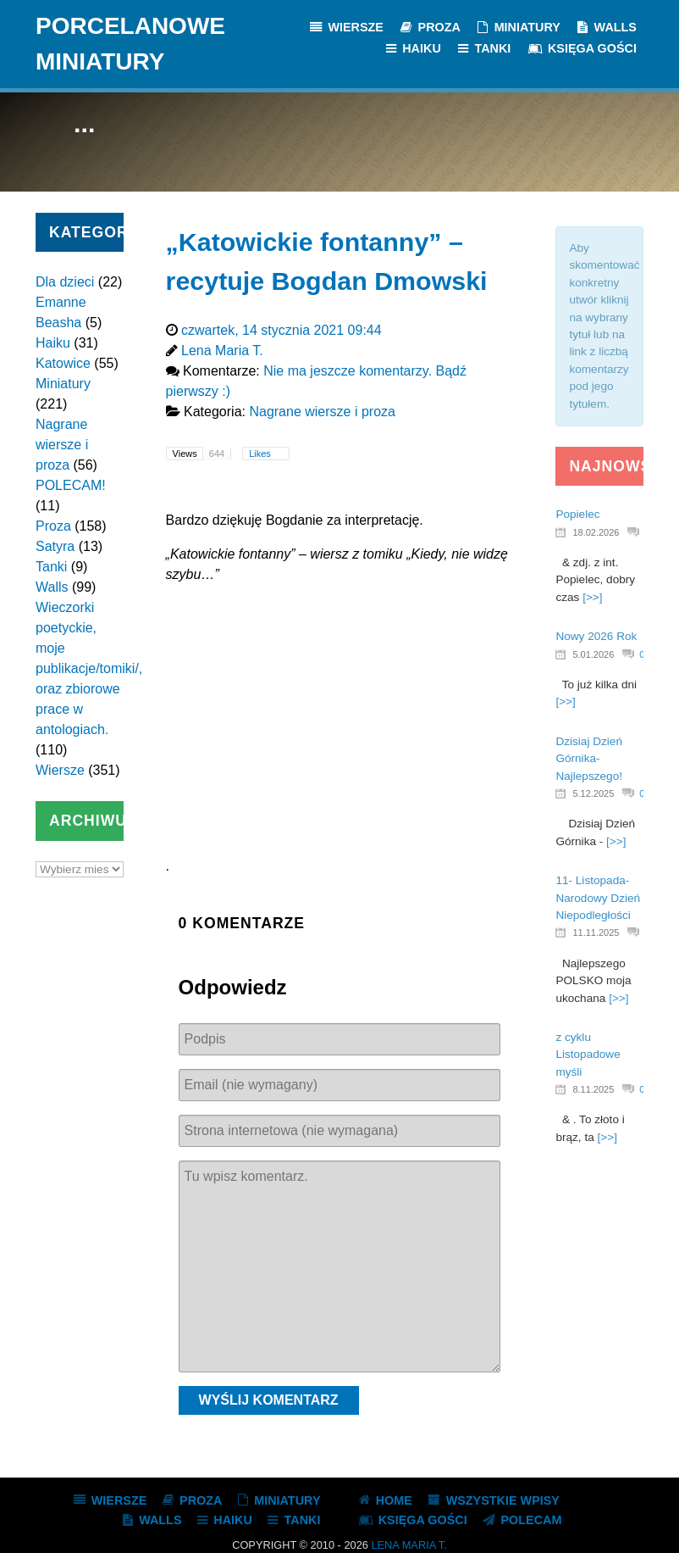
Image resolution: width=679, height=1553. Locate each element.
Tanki (51, 566)
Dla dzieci (65, 282)
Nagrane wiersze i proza (62, 444)
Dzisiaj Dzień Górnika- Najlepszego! (588, 758)
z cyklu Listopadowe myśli (587, 1054)
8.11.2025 (593, 1089)
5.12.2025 (593, 793)
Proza (53, 526)
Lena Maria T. (408, 1545)
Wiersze (60, 770)
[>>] (592, 597)
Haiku (53, 343)
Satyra (55, 546)
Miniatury (63, 383)
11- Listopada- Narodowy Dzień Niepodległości (597, 897)
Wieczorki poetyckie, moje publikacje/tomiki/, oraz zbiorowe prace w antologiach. (89, 668)
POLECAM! (71, 485)
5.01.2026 (593, 654)
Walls (52, 587)
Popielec (577, 514)
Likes (261, 453)
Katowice (63, 363)
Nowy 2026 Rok (596, 636)
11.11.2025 (595, 932)
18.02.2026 (595, 532)
